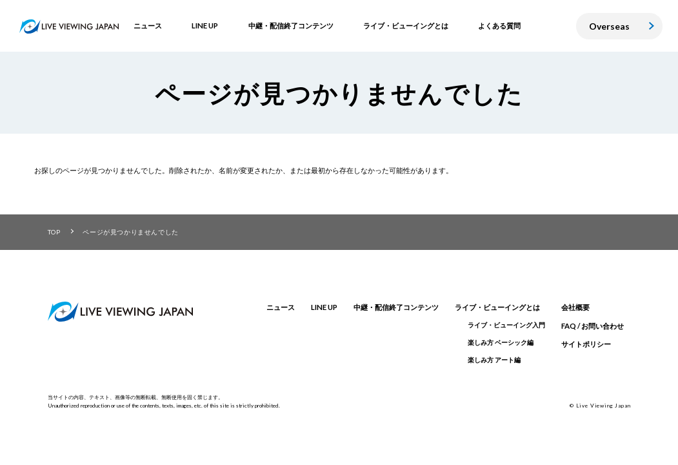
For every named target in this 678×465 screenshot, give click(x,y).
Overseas (609, 26)
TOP (54, 232)
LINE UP (324, 307)
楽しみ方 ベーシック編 (500, 342)
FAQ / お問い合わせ (592, 326)
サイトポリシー (586, 344)
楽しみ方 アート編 (494, 360)
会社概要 (575, 307)
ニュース (280, 307)
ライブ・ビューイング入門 (506, 325)
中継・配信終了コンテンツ (396, 307)
